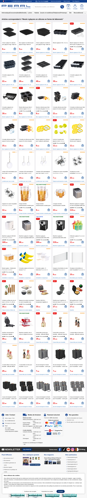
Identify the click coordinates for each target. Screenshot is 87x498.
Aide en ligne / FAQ (9, 418)
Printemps (63, 13)
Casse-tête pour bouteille (42, 342)
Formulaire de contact (10, 423)
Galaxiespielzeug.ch (72, 462)
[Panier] (82, 7)
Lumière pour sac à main (8, 181)
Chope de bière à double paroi (26, 213)
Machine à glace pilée (24, 342)
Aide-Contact (67, 1)
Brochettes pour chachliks (59, 277)
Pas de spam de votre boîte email (75, 422)
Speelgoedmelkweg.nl (72, 471)
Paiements (51, 417)
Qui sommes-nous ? (9, 458)
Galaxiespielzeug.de (72, 457)
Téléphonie (56, 13)
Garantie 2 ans (70, 420)
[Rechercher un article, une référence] (48, 7)
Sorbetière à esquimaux (76, 245)
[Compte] (75, 7)
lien (8, 481)
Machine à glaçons (74, 213)
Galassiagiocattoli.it (72, 468)
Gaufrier (38, 310)
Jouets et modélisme (46, 13)
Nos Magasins (75, 1)
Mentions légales (8, 467)
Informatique (6, 13)
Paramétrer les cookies (47, 491)
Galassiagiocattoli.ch (72, 464)
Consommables (15, 13)
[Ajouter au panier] (15, 49)
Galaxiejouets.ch (71, 459)
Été (70, 13)
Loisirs (30, 13)
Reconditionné (78, 13)
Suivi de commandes (56, 1)
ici (7, 487)
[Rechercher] (62, 6)
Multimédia (23, 13)
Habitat (36, 13)
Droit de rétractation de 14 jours (74, 418)
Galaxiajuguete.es (71, 466)
